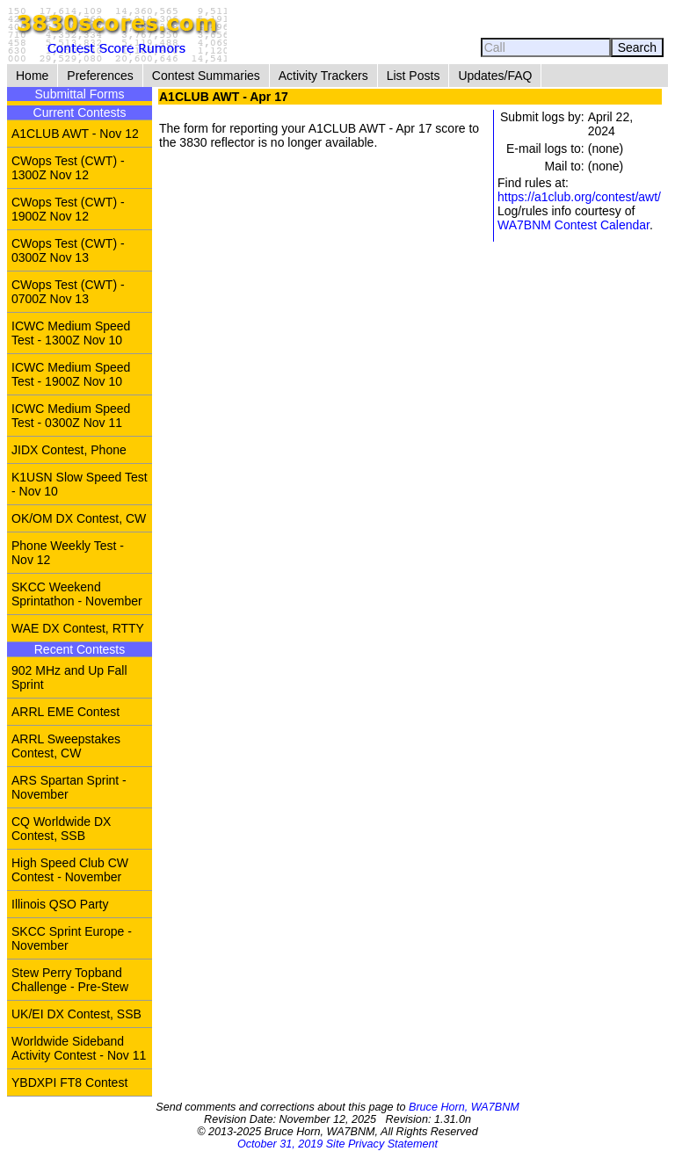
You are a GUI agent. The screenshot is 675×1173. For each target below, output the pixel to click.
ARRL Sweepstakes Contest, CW (65, 746)
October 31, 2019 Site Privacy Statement (337, 1144)
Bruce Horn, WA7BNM (464, 1107)
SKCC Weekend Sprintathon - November (76, 594)
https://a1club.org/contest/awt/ (579, 197)
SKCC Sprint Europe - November (71, 938)
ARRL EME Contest (65, 712)
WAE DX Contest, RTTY (77, 628)
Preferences (100, 76)
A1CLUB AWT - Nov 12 (75, 134)
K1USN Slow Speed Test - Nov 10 (79, 484)
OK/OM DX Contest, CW (78, 518)
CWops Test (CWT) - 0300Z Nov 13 (68, 250)
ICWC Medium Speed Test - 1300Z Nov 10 (70, 333)
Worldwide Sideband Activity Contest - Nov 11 (78, 1048)
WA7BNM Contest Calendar (573, 225)
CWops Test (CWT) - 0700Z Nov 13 (68, 292)
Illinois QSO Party (59, 904)
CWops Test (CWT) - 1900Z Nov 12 (68, 209)
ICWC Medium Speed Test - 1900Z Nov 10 (70, 374)
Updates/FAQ (495, 76)
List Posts (413, 76)
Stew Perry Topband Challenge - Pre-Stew (69, 980)
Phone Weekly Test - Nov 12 (67, 553)
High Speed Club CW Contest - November (69, 870)
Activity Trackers (323, 76)
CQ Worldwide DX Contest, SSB (61, 829)
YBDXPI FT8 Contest (69, 1082)
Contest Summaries (206, 76)
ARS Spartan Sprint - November (69, 787)
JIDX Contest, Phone (69, 450)
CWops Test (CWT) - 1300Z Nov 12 (68, 168)
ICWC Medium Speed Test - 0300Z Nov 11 (70, 416)
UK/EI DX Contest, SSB (76, 1014)
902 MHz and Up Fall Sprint (69, 677)
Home (32, 76)
